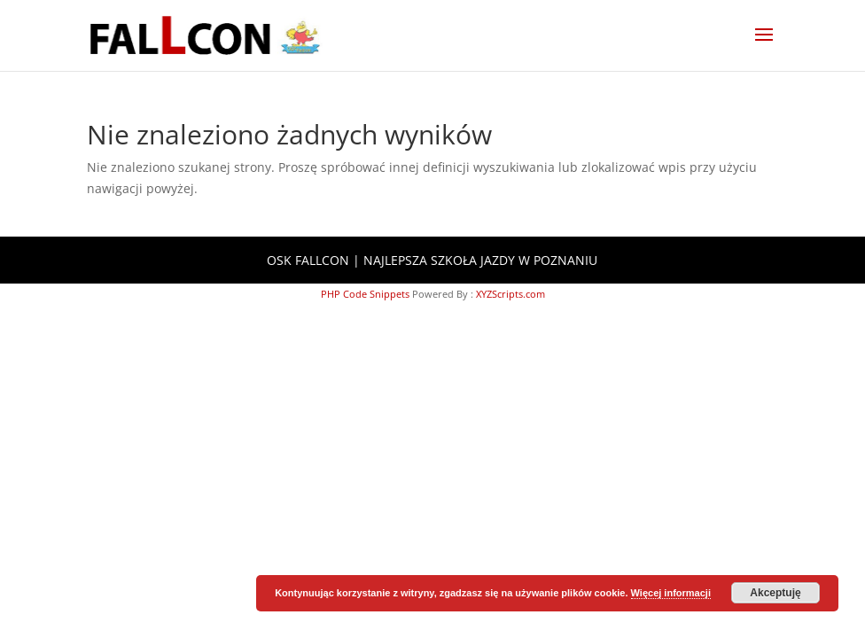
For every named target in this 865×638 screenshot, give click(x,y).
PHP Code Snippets (365, 293)
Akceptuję (775, 593)
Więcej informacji (671, 592)
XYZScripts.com (510, 293)
